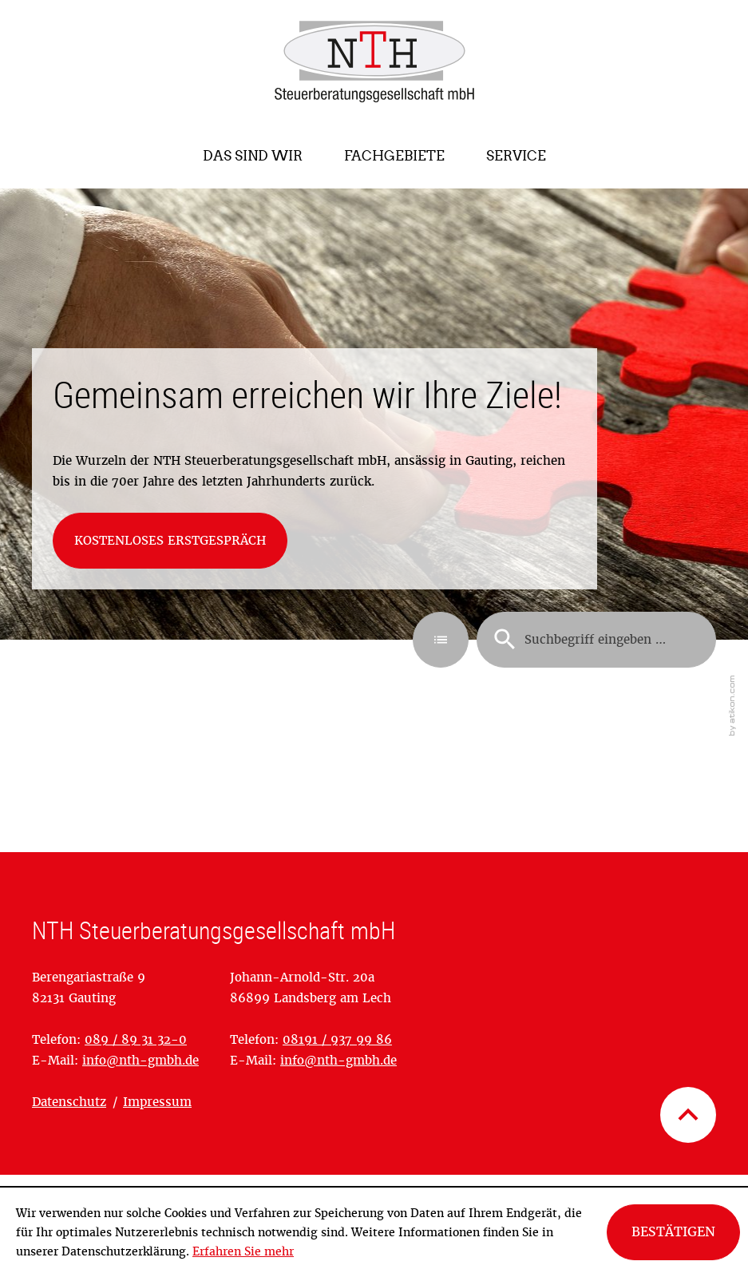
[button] (441, 640)
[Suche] (596, 640)
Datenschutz (69, 1101)
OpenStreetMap (78, 1157)
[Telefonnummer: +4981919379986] (337, 1039)
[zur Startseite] (374, 62)
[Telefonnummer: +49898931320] (136, 1039)
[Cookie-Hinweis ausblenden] (673, 1232)
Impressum (157, 1101)
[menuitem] (253, 156)
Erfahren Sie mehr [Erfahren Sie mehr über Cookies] (243, 1251)
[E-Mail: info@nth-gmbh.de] (140, 1060)
